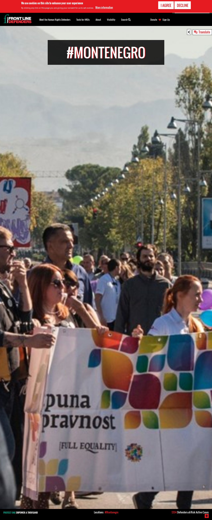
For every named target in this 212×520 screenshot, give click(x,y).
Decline (182, 5)
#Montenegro (111, 512)
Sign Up (166, 19)
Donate (153, 19)
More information (104, 7)
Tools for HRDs (83, 19)
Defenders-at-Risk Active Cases (190, 512)
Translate (204, 32)
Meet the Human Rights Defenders (54, 19)
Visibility (111, 19)
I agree (166, 5)
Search (126, 19)
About (98, 19)
